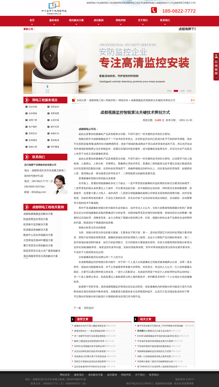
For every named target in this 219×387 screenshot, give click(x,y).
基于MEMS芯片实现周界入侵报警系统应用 (157, 366)
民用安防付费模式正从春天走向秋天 (154, 331)
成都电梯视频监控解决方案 (38, 213)
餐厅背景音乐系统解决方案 (38, 245)
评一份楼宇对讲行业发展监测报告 (90, 336)
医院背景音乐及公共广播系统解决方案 (41, 251)
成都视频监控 (100, 138)
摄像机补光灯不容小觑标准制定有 (90, 326)
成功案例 (98, 20)
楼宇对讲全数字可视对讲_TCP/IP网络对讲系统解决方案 (160, 326)
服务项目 (54, 20)
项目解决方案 (76, 20)
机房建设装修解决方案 (35, 229)
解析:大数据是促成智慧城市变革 (89, 341)
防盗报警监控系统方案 (35, 219)
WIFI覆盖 (55, 147)
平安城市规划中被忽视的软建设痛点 (154, 346)
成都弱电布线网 (163, 383)
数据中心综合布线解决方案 (38, 235)
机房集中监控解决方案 (35, 224)
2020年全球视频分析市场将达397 (90, 346)
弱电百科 (123, 100)
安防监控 (55, 106)
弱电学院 (121, 20)
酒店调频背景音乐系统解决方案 (40, 256)
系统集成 (55, 140)
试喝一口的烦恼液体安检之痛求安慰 (154, 356)
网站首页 (65, 374)
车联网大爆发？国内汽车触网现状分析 (155, 361)
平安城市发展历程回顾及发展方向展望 (155, 341)
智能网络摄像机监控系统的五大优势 (154, 351)
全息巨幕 (55, 120)
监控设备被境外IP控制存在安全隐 (90, 366)
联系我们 (165, 20)
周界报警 (55, 113)
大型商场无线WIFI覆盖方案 (38, 240)
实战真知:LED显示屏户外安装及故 (90, 356)
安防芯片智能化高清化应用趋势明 (90, 361)
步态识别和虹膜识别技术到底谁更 (90, 351)
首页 (32, 20)
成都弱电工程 (96, 100)
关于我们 (143, 20)
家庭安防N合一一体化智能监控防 (89, 331)
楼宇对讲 (55, 127)
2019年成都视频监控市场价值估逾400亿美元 (158, 336)
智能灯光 (55, 133)
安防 (140, 138)
